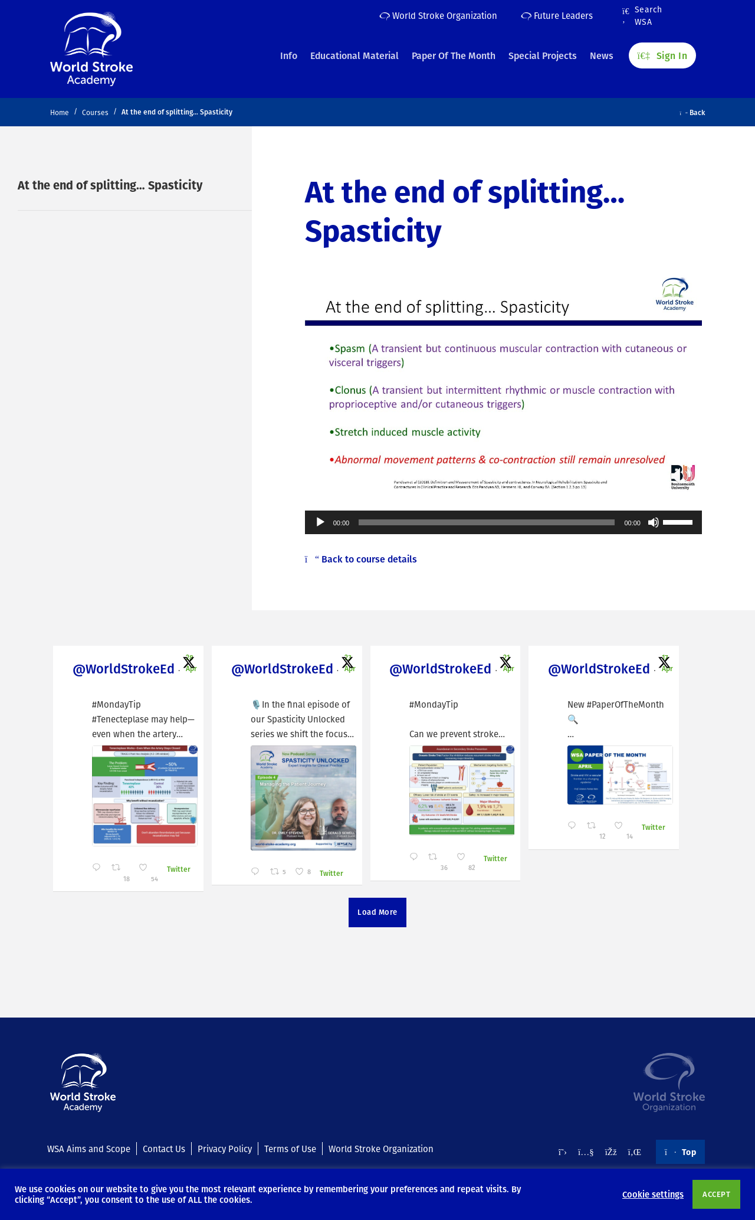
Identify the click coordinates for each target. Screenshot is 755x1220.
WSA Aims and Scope (88, 1148)
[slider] (487, 522)
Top (680, 1151)
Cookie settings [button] (653, 1194)
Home (59, 112)
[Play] (320, 522)
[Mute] (653, 522)
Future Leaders (557, 15)
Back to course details (361, 559)
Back (692, 112)
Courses (95, 112)
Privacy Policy (225, 1148)
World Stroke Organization (438, 15)
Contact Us (164, 1148)
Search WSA (642, 16)
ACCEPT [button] (716, 1194)
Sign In (662, 54)
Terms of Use (290, 1148)
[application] (503, 522)
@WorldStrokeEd (116, 668)
